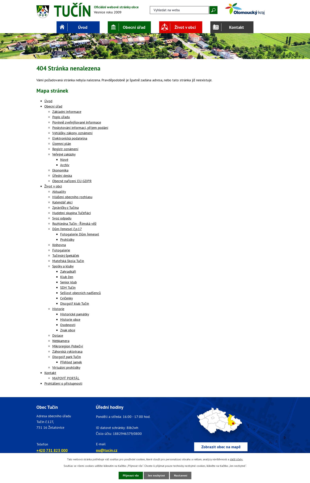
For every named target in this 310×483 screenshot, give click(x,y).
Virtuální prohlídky (66, 367)
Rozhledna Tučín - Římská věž (74, 223)
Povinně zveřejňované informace (76, 122)
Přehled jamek (71, 362)
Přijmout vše (131, 475)
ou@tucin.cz (106, 450)
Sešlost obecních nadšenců (80, 293)
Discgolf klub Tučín (74, 303)
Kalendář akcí (62, 202)
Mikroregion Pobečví (67, 346)
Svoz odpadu (61, 218)
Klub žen (66, 277)
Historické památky (74, 314)
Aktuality (59, 191)
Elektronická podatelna (69, 138)
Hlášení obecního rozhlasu (72, 197)
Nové (64, 159)
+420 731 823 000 (52, 450)
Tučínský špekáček (65, 255)
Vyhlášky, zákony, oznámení (72, 133)
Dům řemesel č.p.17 (67, 229)
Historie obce (70, 319)
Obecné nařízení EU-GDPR (72, 181)
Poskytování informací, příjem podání (80, 127)
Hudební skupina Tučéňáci (71, 213)
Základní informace (66, 111)
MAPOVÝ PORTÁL (65, 378)
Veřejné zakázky (64, 154)
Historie (58, 309)
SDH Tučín (68, 287)
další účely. (236, 459)
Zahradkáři (68, 271)
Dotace (57, 335)
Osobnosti (67, 325)
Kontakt (236, 27)
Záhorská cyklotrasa (67, 351)
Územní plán (61, 143)
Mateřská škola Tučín (68, 261)
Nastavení (180, 475)
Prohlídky (67, 239)
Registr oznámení (65, 149)
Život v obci (185, 27)
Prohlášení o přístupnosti (63, 383)
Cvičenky (66, 298)
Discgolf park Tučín (66, 357)
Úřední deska (62, 175)
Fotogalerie (61, 250)
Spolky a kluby (63, 266)
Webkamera (60, 341)
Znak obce (67, 330)
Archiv (64, 165)
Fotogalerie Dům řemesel (79, 234)
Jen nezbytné (156, 475)
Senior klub (68, 282)
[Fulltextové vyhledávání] (179, 10)
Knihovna (59, 245)
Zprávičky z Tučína (65, 207)
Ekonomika (60, 170)
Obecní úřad (134, 27)
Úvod (82, 27)
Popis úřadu (61, 117)
